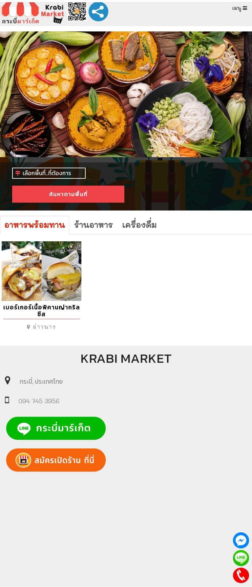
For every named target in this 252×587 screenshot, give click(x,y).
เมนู (239, 8)
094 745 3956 (38, 401)
